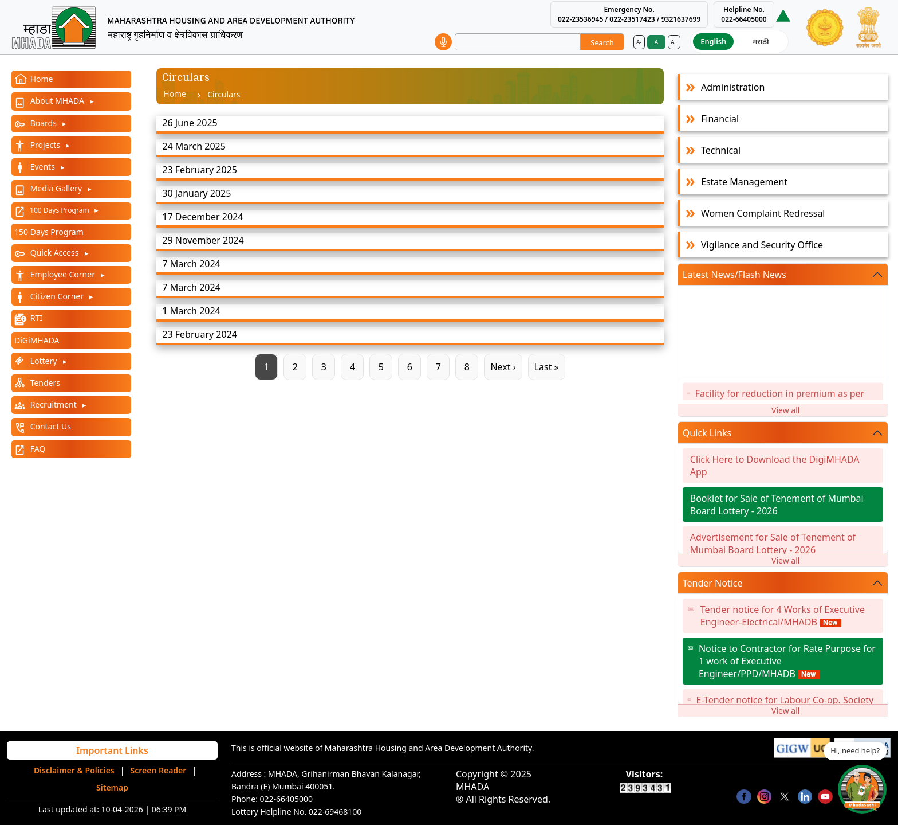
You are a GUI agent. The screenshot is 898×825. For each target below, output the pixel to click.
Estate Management (744, 181)
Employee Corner (62, 274)
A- (639, 42)
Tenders (44, 382)
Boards (43, 123)
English (713, 41)
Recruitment (53, 404)
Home (40, 78)
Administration (733, 87)
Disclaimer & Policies (74, 770)
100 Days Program (59, 210)
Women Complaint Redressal (763, 213)
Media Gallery (56, 188)
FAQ (36, 448)
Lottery (43, 360)
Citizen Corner (57, 296)
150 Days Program (49, 231)
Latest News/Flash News (734, 274)
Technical (721, 150)
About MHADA (57, 100)
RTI (35, 317)
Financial (720, 118)
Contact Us (49, 426)
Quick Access (54, 252)
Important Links (112, 750)
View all (785, 410)
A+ (674, 42)
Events (42, 166)
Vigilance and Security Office (762, 244)
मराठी (761, 41)
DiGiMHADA (37, 340)
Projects (45, 144)
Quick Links (707, 433)
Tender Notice (713, 583)
